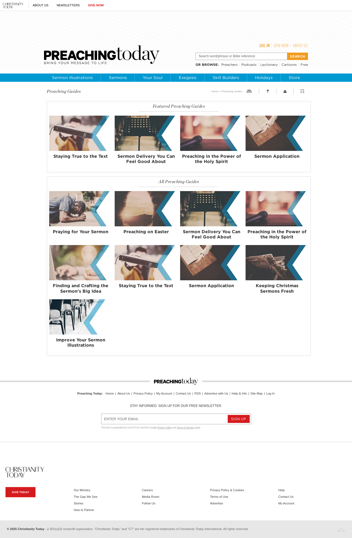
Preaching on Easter (146, 231)
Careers (147, 490)
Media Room (150, 496)
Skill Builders (226, 77)
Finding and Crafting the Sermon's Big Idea (80, 288)
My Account (164, 393)
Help (281, 490)
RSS (197, 393)
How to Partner (84, 510)
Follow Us (148, 503)
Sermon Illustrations (72, 77)
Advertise (216, 503)
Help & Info (239, 393)
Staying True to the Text (80, 156)
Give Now (96, 5)
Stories (78, 503)
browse (210, 65)
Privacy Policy (143, 393)
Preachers (229, 65)
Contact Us (183, 393)
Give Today (20, 492)
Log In (265, 45)
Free (304, 65)
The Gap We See (85, 496)
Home (214, 91)
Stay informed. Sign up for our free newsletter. (176, 406)
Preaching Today (89, 393)
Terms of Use (219, 496)
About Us (40, 5)
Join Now (281, 45)
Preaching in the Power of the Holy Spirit (211, 159)
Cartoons (289, 65)
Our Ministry (82, 490)
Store (294, 77)
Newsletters (68, 5)
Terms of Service (185, 427)
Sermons (118, 77)
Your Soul (153, 77)
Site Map (257, 393)
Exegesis (187, 77)
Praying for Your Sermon (80, 231)
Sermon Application (276, 156)
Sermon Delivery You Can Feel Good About (146, 159)
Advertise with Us (216, 393)
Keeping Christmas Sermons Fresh (277, 288)
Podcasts (249, 65)
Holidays (264, 77)
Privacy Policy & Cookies (227, 490)
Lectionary (269, 65)
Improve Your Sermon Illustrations (80, 342)
